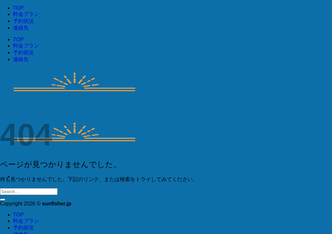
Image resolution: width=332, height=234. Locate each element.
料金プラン (26, 14)
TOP (18, 8)
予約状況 (23, 21)
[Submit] (2, 200)
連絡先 (21, 28)
